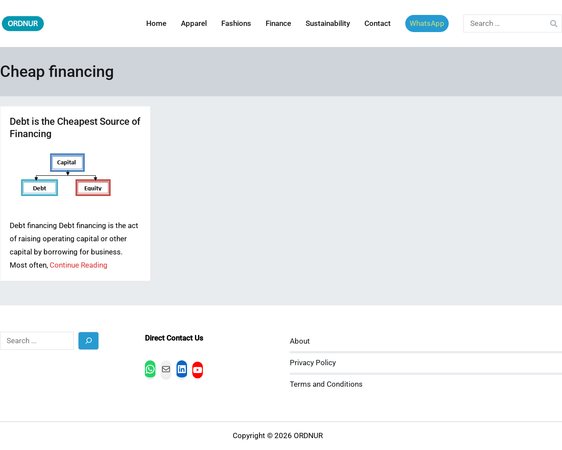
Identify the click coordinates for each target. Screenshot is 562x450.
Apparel (194, 23)
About (300, 341)
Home (156, 23)
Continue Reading (79, 265)
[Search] (88, 341)
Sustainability (328, 23)
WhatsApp (427, 23)
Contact (377, 23)
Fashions (236, 23)
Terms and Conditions (326, 384)
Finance (278, 23)
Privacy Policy (313, 363)
